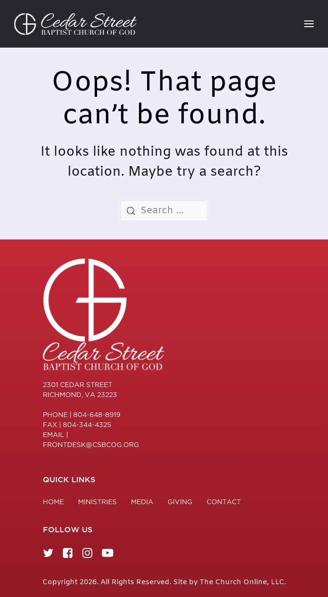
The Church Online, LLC (241, 582)
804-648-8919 (96, 414)
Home (53, 503)
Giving (180, 503)
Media (142, 503)
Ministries (97, 503)
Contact (224, 503)
